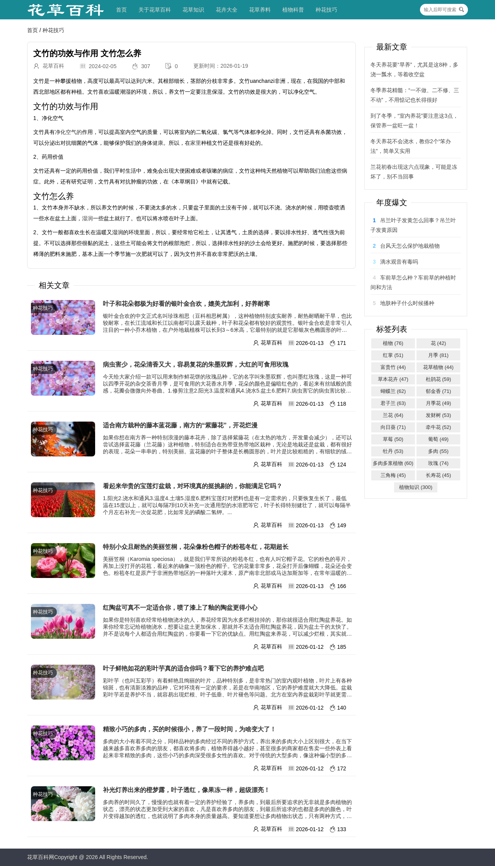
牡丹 (393, 451)
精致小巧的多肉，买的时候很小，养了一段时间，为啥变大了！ (189, 729)
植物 (393, 343)
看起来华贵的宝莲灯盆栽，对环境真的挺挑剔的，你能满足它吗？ (192, 486)
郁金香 (438, 391)
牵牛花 (438, 427)
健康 (157, 143)
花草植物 (438, 367)
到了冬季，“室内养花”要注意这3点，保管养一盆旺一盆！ (414, 121)
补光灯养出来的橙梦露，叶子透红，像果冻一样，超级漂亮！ (186, 790)
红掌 (393, 355)
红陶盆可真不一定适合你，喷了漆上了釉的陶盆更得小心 (180, 607)
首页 (121, 10)
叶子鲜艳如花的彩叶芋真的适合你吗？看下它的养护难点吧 (183, 668)
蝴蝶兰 (393, 391)
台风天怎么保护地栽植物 (410, 246)
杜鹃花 (438, 379)
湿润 (87, 218)
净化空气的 (68, 132)
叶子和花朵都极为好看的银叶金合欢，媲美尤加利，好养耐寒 (186, 303)
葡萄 (438, 439)
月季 (438, 355)
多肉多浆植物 (393, 463)
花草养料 (260, 10)
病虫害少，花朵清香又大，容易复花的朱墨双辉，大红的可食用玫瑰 (195, 364)
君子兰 (393, 403)
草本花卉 (393, 379)
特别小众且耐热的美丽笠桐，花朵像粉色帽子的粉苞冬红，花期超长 (195, 547)
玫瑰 (438, 463)
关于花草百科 (154, 10)
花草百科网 (40, 857)
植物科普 (293, 10)
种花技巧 (326, 10)
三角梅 (393, 475)
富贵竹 (393, 367)
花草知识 (193, 10)
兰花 (393, 415)
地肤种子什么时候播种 (407, 303)
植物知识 (415, 487)
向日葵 (393, 427)
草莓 (393, 439)
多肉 (438, 451)
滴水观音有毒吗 (399, 262)
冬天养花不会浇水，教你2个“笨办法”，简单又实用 (410, 146)
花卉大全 (226, 10)
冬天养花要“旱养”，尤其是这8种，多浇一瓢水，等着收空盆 (414, 69)
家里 (195, 143)
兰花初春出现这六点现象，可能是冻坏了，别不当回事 (413, 172)
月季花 (438, 403)
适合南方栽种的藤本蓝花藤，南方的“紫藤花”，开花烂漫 (180, 425)
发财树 (438, 415)
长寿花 (438, 475)
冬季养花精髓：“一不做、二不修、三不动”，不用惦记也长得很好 (414, 95)
